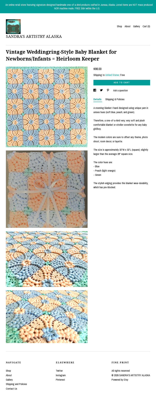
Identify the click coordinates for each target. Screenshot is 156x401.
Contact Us (11, 388)
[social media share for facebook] (95, 90)
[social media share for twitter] (101, 90)
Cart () (146, 26)
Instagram (61, 375)
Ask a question (120, 90)
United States (112, 75)
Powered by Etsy (120, 379)
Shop (119, 26)
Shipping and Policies (16, 384)
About (128, 26)
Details (97, 99)
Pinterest (60, 379)
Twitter (59, 370)
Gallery (136, 26)
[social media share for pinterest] (108, 90)
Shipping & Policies (114, 99)
